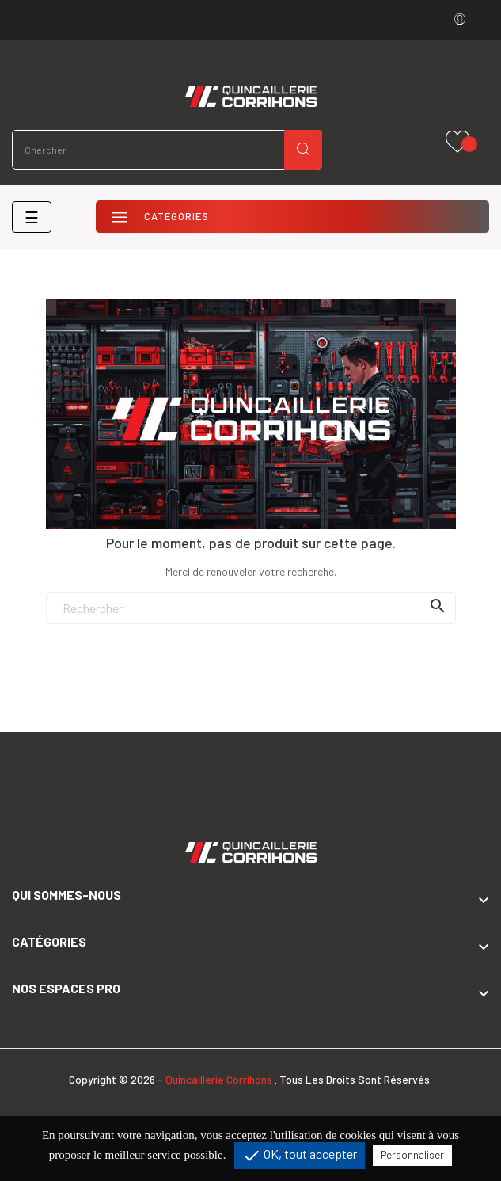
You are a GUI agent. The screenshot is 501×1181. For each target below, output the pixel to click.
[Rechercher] (251, 608)
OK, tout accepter (299, 1155)
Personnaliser (412, 1155)
